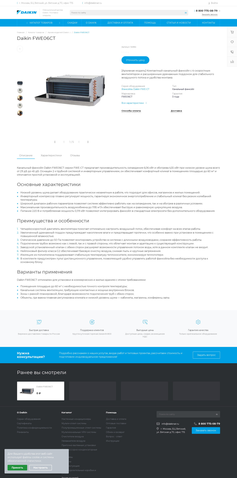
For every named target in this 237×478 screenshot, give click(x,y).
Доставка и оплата (116, 419)
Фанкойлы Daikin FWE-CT (135, 89)
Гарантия (111, 427)
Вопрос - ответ (114, 436)
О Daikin (22, 412)
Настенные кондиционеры (76, 419)
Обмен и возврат (115, 432)
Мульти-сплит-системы (74, 423)
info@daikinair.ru (93, 3)
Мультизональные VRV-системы (79, 432)
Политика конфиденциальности (34, 427)
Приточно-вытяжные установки (79, 445)
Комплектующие (71, 466)
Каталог (67, 412)
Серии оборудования (29, 419)
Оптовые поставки (116, 423)
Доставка (176, 111)
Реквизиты (23, 432)
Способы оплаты (131, 111)
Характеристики (51, 155)
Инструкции (112, 441)
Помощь (111, 412)
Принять (17, 467)
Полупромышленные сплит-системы (81, 427)
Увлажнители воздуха (73, 441)
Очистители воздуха (73, 436)
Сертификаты (24, 423)
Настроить (40, 467)
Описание (25, 155)
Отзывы (75, 155)
